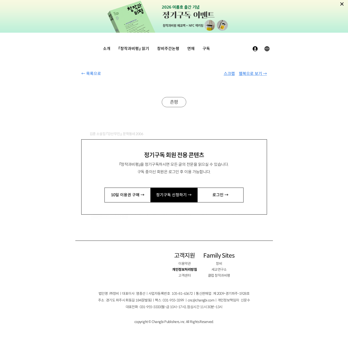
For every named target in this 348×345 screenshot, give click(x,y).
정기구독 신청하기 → (174, 194)
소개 (106, 48)
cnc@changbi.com (201, 300)
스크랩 (229, 73)
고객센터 (184, 275)
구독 (206, 48)
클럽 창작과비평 (219, 275)
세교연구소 (219, 269)
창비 (219, 263)
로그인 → (220, 194)
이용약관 (184, 263)
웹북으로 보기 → (253, 73)
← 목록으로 (91, 73)
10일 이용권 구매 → (128, 194)
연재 (191, 48)
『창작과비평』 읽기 (133, 48)
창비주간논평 (168, 48)
